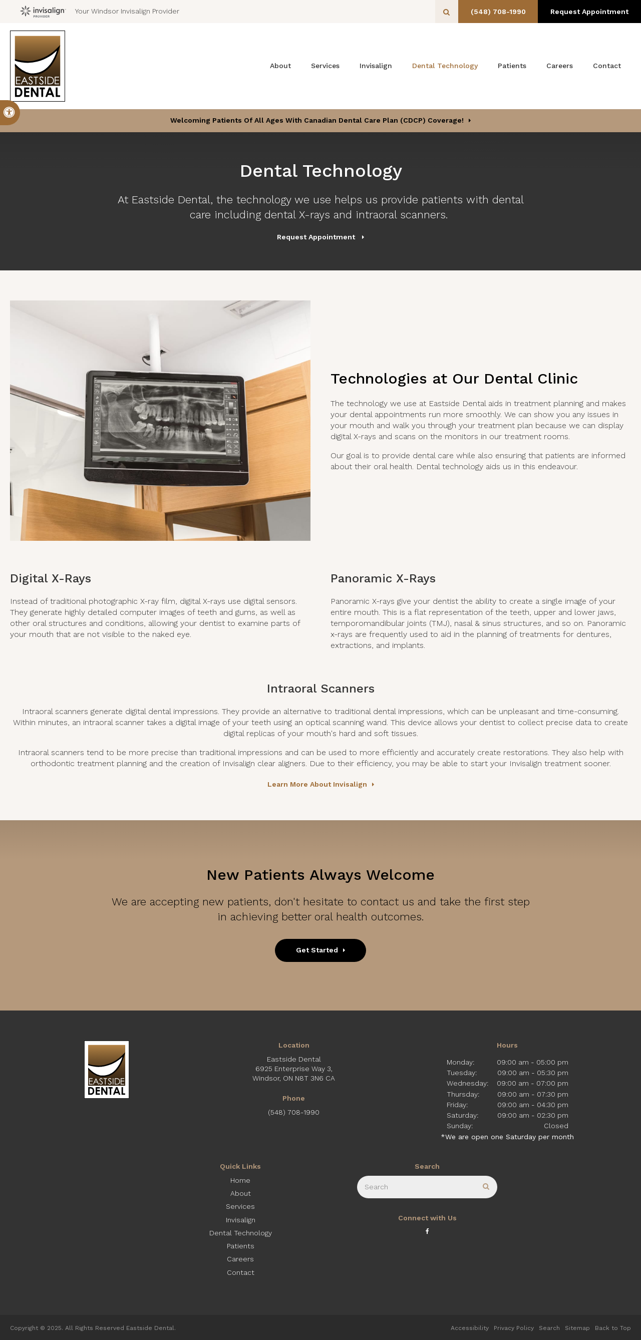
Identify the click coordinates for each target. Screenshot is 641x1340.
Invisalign (376, 66)
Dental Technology (445, 66)
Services (325, 66)
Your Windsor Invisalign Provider (99, 12)
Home (240, 1180)
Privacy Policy (514, 1327)
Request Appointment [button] (588, 12)
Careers (559, 66)
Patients (512, 66)
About (280, 66)
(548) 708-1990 (494, 12)
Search (549, 1327)
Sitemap (577, 1327)
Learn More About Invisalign (317, 784)
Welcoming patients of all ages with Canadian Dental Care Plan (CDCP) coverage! (317, 120)
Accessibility (470, 1327)
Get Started (317, 950)
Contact (607, 66)
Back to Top (613, 1327)
